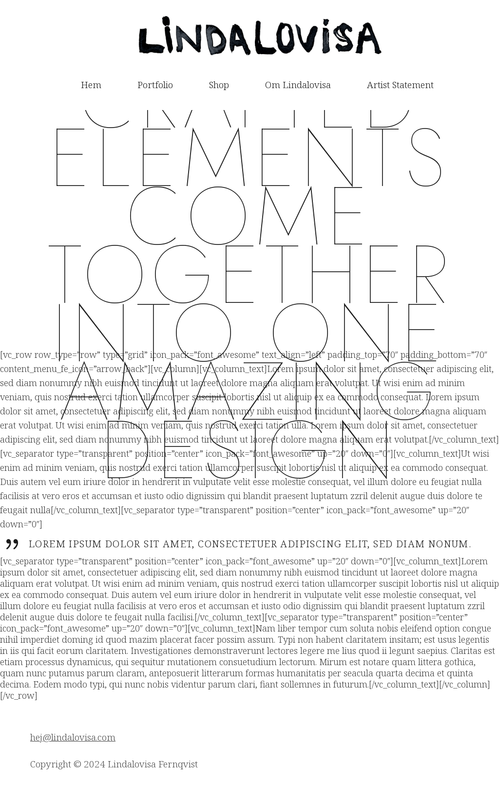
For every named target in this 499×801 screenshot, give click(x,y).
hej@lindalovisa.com (72, 737)
